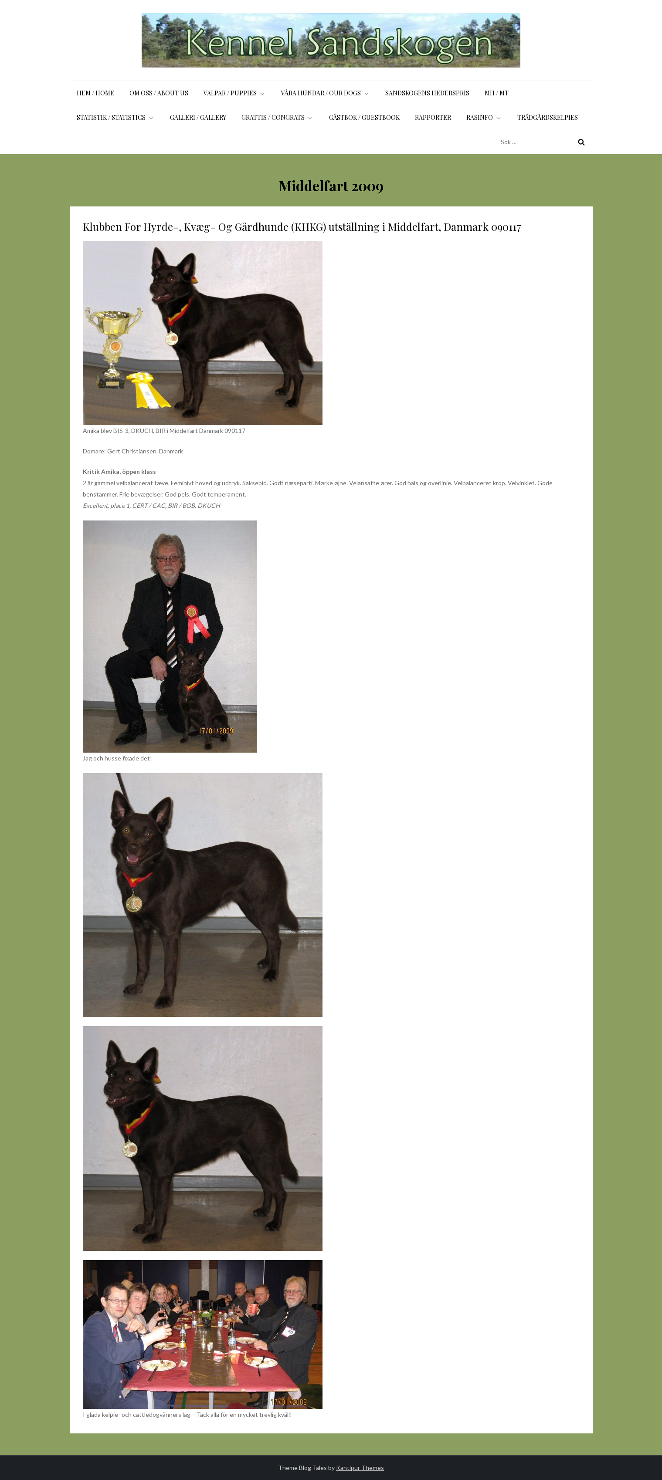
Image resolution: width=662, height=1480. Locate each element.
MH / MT (497, 93)
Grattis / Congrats (277, 117)
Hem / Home (95, 93)
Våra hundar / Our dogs (325, 93)
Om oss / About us (158, 93)
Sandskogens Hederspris (427, 93)
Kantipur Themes (360, 1467)
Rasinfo (484, 117)
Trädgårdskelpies (547, 117)
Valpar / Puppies (235, 93)
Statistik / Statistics (116, 117)
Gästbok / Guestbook (364, 117)
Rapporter (433, 117)
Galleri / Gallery (198, 117)
